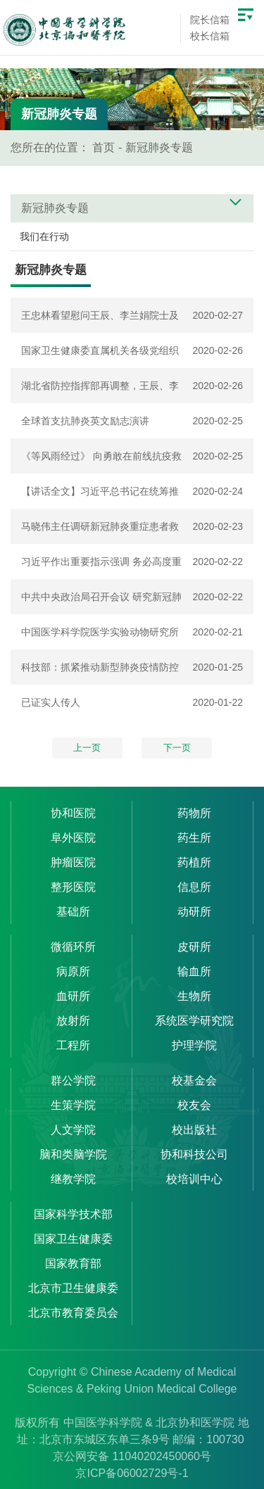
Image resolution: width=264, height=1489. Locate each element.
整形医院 (73, 887)
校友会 (194, 1105)
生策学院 (73, 1105)
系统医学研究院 (194, 1021)
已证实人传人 (50, 702)
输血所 (194, 971)
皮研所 (194, 947)
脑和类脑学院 (73, 1154)
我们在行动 (44, 236)
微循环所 (73, 947)
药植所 (194, 862)
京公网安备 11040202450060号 (132, 1456)
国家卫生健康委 (73, 1239)
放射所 (73, 1021)
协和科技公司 (194, 1154)
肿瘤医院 (73, 862)
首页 (103, 147)
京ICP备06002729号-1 (131, 1473)
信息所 (194, 887)
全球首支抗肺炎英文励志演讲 (85, 420)
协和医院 (73, 813)
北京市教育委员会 (73, 1313)
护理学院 (194, 1045)
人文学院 (73, 1130)
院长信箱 (210, 19)
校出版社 (194, 1130)
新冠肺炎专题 (159, 147)
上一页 (87, 747)
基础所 (73, 912)
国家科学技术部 (73, 1214)
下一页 (177, 747)
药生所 (194, 838)
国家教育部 (73, 1263)
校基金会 (194, 1080)
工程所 (73, 1045)
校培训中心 (194, 1179)
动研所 (194, 912)
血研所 (73, 996)
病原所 (73, 971)
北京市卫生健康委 (73, 1288)
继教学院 (73, 1179)
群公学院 (73, 1080)
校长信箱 (210, 36)
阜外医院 (73, 838)
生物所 (194, 996)
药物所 (194, 813)
